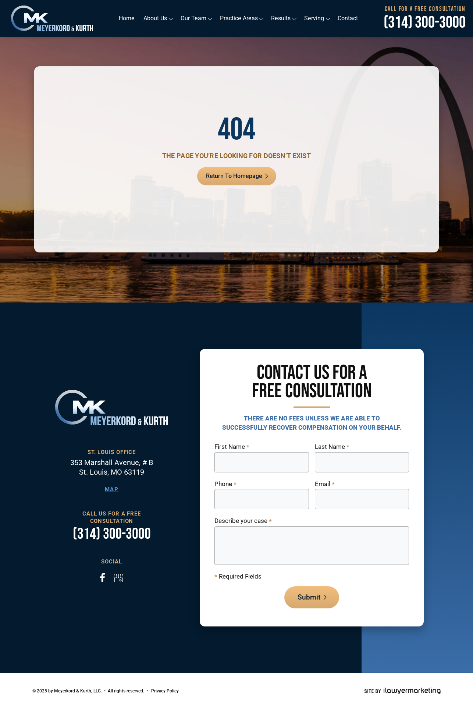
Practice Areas (238, 18)
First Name (231, 447)
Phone (225, 484)
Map (112, 489)
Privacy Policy (165, 691)
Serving (313, 18)
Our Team (194, 18)
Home (127, 18)
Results (280, 18)
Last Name (332, 447)
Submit (309, 597)
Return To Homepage (234, 175)
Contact (347, 18)
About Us (156, 18)
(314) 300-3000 (425, 23)
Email (325, 484)
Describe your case (243, 521)
